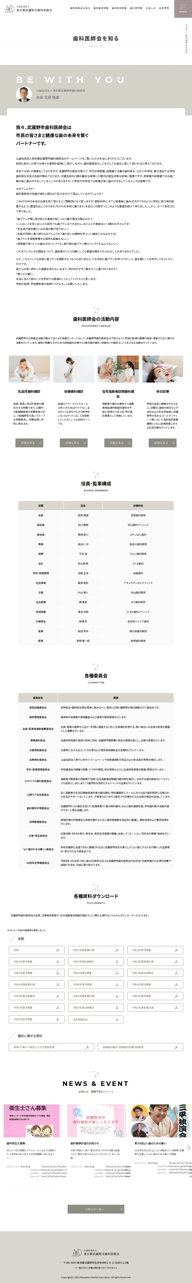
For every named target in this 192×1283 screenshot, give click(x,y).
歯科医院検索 (119, 8)
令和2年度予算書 (141, 953)
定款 (16, 951)
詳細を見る (31, 443)
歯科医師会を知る (80, 8)
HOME (186, 27)
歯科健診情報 (101, 8)
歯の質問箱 (136, 8)
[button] (189, 1147)
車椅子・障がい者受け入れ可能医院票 (34, 1048)
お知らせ (151, 8)
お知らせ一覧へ (103, 1209)
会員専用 (164, 8)
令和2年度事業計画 (83, 952)
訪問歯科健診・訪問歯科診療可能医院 (123, 1049)
